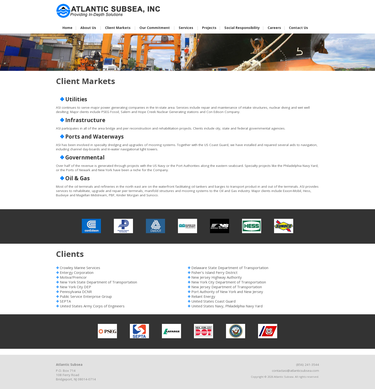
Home (67, 27)
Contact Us (298, 27)
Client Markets (118, 27)
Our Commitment (154, 27)
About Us (88, 27)
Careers (274, 27)
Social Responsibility (242, 27)
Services (186, 27)
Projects (209, 27)
